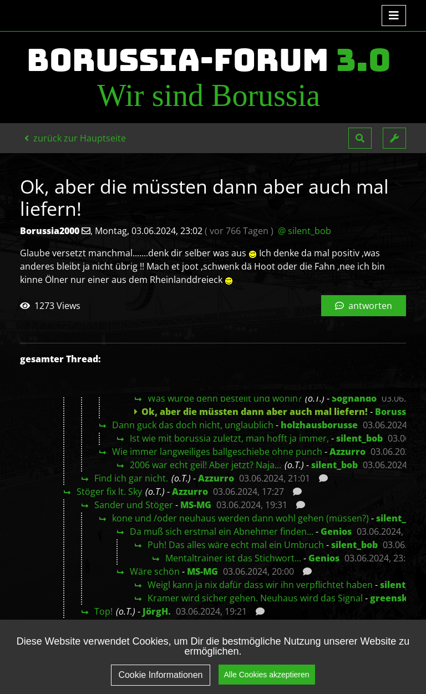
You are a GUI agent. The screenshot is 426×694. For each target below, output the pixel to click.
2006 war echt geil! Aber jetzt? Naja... (205, 465)
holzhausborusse (319, 425)
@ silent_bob (304, 231)
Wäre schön (155, 571)
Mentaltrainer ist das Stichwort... (233, 558)
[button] (360, 138)
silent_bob (359, 438)
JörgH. (157, 611)
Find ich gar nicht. (131, 478)
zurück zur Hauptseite (75, 138)
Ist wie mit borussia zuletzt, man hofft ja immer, (229, 438)
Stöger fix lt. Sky (109, 491)
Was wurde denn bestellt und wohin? (224, 398)
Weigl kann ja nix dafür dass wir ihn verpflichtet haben (260, 585)
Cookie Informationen (160, 676)
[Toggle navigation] (394, 15)
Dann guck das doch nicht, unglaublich (193, 425)
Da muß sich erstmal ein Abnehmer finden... (222, 531)
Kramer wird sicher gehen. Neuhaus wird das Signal (255, 598)
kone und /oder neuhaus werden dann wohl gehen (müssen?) (240, 518)
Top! (103, 611)
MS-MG (195, 505)
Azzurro (347, 451)
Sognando (354, 398)
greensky (391, 598)
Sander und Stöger (133, 505)
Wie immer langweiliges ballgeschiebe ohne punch (217, 451)
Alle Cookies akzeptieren (267, 675)
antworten (363, 306)
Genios (336, 531)
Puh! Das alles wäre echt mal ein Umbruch (235, 545)
